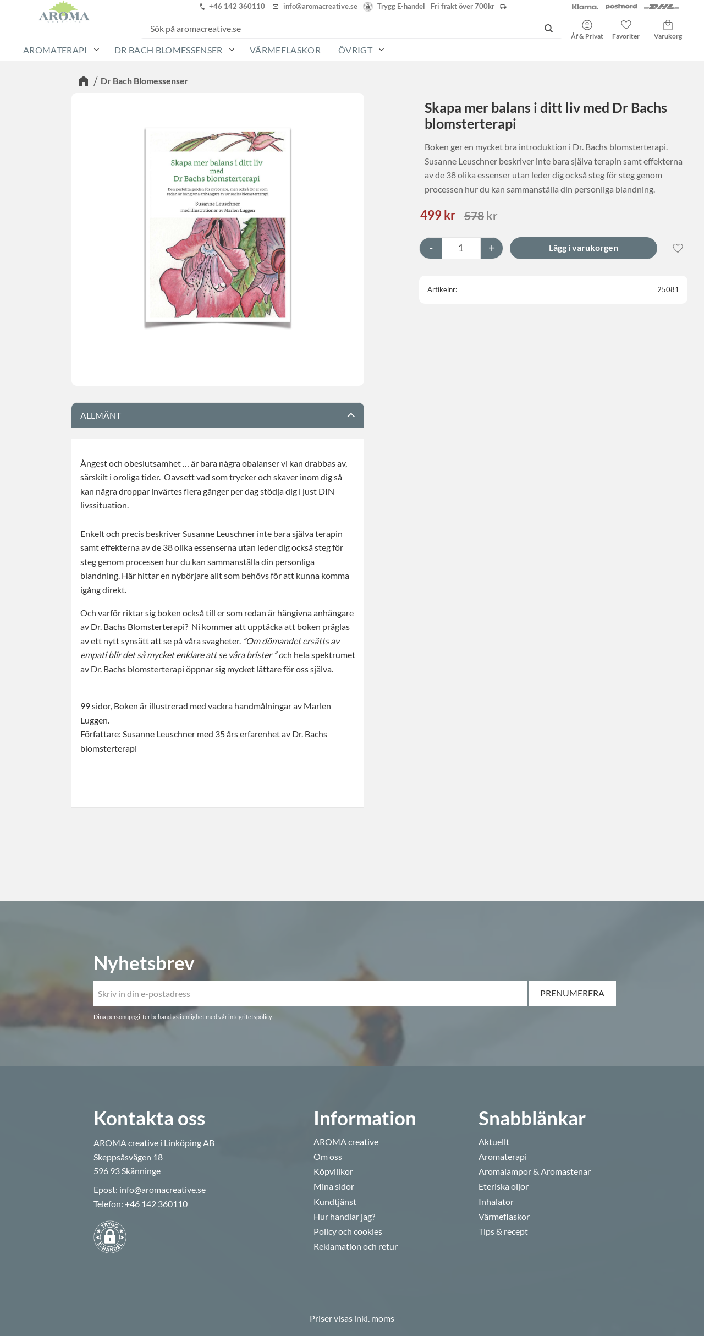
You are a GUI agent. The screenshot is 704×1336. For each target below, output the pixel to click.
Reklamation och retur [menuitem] (356, 1246)
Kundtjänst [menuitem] (335, 1202)
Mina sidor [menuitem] (334, 1186)
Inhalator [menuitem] (496, 1202)
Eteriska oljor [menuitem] (504, 1186)
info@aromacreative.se (162, 1189)
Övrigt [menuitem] (355, 50)
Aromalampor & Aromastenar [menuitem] (535, 1171)
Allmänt (100, 415)
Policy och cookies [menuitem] (348, 1231)
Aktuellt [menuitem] (494, 1142)
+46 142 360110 (156, 1203)
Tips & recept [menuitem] (503, 1231)
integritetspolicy (250, 1016)
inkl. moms (374, 1318)
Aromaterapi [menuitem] (55, 50)
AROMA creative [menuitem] (346, 1142)
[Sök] (549, 28)
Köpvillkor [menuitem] (333, 1171)
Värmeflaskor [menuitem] (285, 50)
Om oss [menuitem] (328, 1157)
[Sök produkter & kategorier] (338, 28)
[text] (437, 216)
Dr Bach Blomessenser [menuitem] (168, 50)
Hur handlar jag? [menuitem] (344, 1217)
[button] (626, 26)
